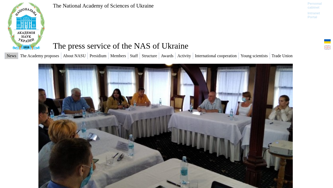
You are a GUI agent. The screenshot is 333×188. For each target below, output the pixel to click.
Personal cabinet (315, 5)
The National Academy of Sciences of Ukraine (103, 6)
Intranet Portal (314, 15)
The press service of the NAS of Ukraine (120, 45)
